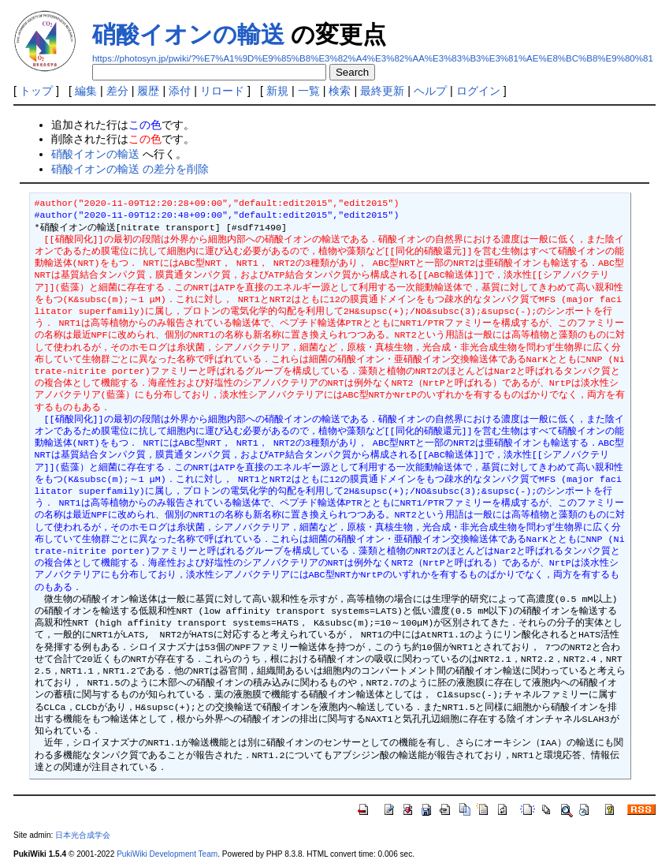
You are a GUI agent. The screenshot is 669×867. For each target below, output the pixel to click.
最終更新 (382, 90)
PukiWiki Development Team (167, 854)
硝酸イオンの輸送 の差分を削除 (130, 169)
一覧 (309, 90)
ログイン (478, 90)
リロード (222, 90)
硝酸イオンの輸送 (188, 34)
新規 (277, 90)
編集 (86, 90)
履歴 (148, 90)
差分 (117, 90)
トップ (36, 90)
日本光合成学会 (82, 835)
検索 (340, 90)
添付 (180, 90)
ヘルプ (430, 90)
